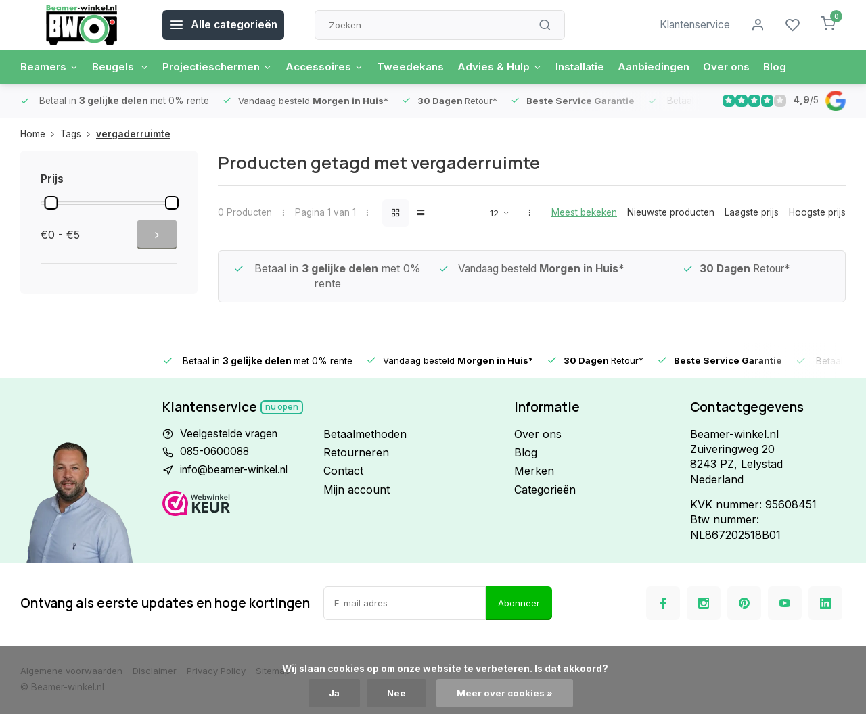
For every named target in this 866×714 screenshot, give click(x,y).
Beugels (124, 67)
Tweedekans (424, 67)
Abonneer (519, 603)
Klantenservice (692, 25)
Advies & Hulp (515, 67)
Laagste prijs (752, 212)
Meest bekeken (584, 212)
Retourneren (356, 452)
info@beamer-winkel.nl (239, 470)
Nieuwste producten (670, 212)
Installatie (598, 67)
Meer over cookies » (506, 693)
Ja (334, 693)
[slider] (51, 203)
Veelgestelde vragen (231, 434)
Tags (78, 133)
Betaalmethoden (365, 434)
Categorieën (545, 489)
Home (40, 133)
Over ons (749, 67)
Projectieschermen (224, 67)
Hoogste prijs (817, 212)
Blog (799, 67)
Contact (343, 470)
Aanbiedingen (674, 67)
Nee (397, 693)
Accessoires (336, 67)
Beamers (50, 67)
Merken (534, 470)
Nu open (282, 406)
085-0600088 (216, 452)
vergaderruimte (133, 133)
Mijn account (356, 489)
